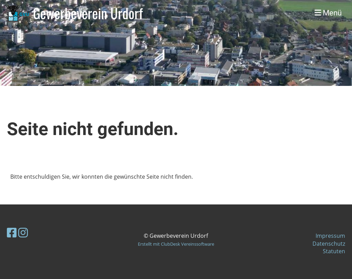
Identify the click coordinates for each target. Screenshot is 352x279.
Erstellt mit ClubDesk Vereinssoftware (176, 244)
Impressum (330, 235)
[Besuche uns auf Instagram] (23, 232)
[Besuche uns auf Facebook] (11, 232)
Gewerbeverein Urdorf (88, 13)
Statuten (334, 251)
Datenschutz (328, 243)
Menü (328, 13)
